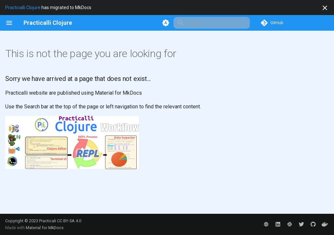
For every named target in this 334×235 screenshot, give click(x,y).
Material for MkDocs (45, 227)
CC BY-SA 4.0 (69, 220)
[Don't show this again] (325, 8)
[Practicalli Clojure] (47, 23)
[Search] (212, 23)
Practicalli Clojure (22, 7)
